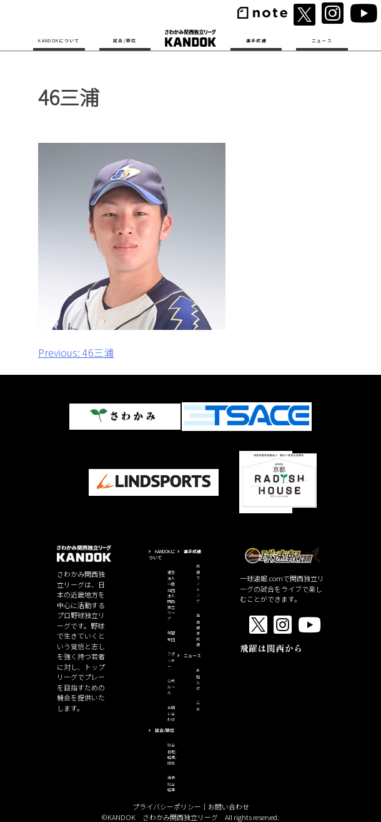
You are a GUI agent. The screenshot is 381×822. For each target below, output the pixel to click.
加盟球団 (171, 636)
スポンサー (171, 660)
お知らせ (198, 679)
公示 (198, 706)
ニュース (322, 40)
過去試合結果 (171, 784)
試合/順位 (125, 40)
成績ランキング (198, 583)
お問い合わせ (171, 714)
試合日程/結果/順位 (171, 754)
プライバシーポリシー (166, 806)
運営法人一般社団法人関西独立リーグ (171, 595)
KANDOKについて (58, 40)
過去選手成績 (198, 629)
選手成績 (256, 40)
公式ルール (171, 687)
